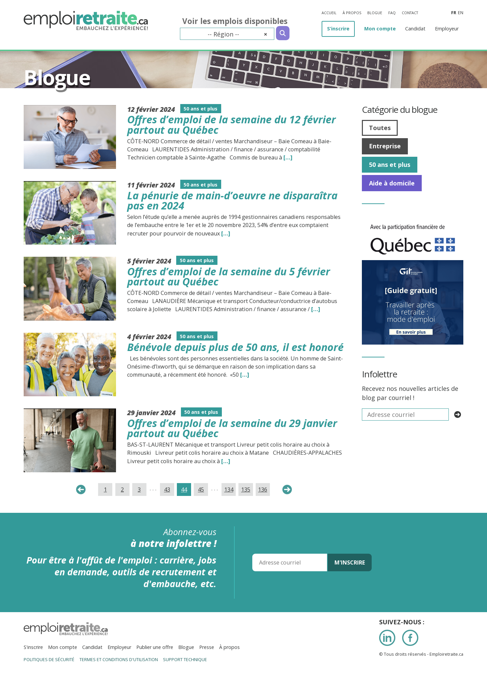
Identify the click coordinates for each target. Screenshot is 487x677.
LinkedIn (387, 638)
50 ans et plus (389, 164)
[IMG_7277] (412, 221)
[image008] (412, 264)
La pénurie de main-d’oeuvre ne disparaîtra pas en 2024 (232, 200)
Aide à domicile (392, 183)
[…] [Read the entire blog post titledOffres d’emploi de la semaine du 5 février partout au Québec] (315, 309)
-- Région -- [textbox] (237, 34)
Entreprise (385, 146)
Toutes (380, 128)
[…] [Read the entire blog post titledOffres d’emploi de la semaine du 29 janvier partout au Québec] (225, 461)
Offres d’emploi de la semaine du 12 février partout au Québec (231, 124)
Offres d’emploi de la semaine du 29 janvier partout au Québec (232, 428)
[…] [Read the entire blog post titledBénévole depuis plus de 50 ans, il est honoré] (244, 374)
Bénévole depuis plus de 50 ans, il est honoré (235, 347)
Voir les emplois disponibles (234, 21)
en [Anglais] (460, 13)
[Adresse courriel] (289, 562)
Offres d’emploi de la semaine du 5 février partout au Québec (228, 276)
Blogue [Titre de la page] (57, 77)
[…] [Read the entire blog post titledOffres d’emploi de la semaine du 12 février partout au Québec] (288, 157)
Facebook (410, 638)
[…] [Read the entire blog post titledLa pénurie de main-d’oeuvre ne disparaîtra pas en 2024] (225, 233)
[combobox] (227, 34)
